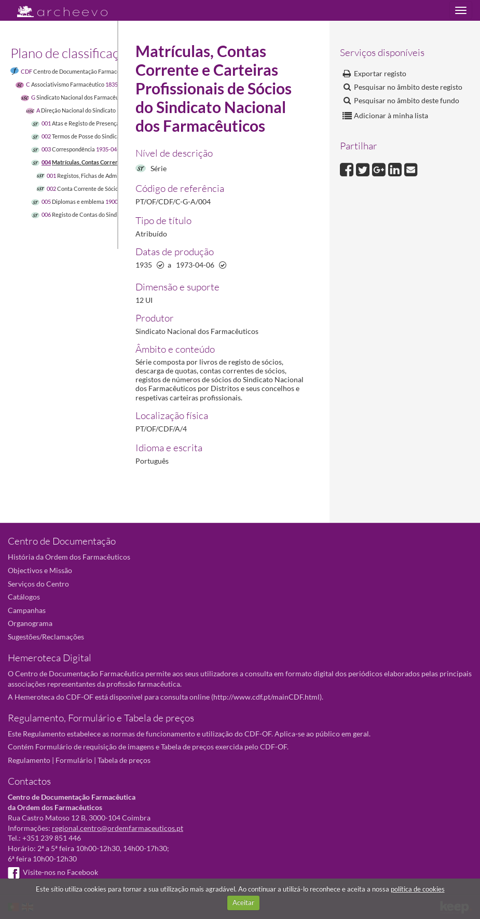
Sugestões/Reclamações (46, 636)
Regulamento (29, 760)
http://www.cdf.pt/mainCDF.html (266, 696)
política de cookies (418, 889)
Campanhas (27, 610)
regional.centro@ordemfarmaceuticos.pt (117, 828)
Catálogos (24, 596)
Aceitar (243, 902)
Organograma (30, 623)
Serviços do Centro (38, 583)
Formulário (74, 760)
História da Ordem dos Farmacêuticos (69, 556)
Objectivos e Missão (40, 570)
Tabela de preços (124, 760)
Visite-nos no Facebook (53, 872)
